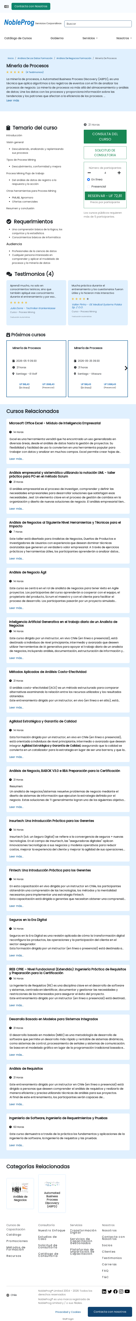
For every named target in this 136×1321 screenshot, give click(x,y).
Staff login (68, 1318)
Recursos (13, 1256)
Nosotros (123, 38)
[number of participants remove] (90, 173)
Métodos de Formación (16, 1248)
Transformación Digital (83, 1231)
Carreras (109, 1264)
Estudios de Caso (47, 1238)
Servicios (89, 38)
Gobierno (57, 38)
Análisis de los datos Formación (35, 58)
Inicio (11, 58)
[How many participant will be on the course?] (105, 173)
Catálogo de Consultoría (48, 1255)
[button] (125, 368)
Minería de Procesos (106, 58)
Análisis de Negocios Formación (73, 58)
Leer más (12, 100)
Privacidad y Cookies (68, 1312)
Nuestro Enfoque (52, 1230)
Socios (107, 1245)
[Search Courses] (98, 23)
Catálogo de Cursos (18, 38)
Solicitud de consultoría (47, 1246)
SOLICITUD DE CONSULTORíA (105, 152)
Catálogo (14, 1235)
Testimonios (112, 1258)
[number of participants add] (120, 173)
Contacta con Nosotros (31, 6)
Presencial (98, 186)
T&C (105, 1277)
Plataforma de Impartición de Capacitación (82, 1251)
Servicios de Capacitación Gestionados (81, 1241)
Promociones (17, 1241)
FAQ (105, 1271)
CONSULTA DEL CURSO (105, 136)
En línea (96, 179)
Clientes (109, 1252)
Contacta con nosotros (110, 1312)
